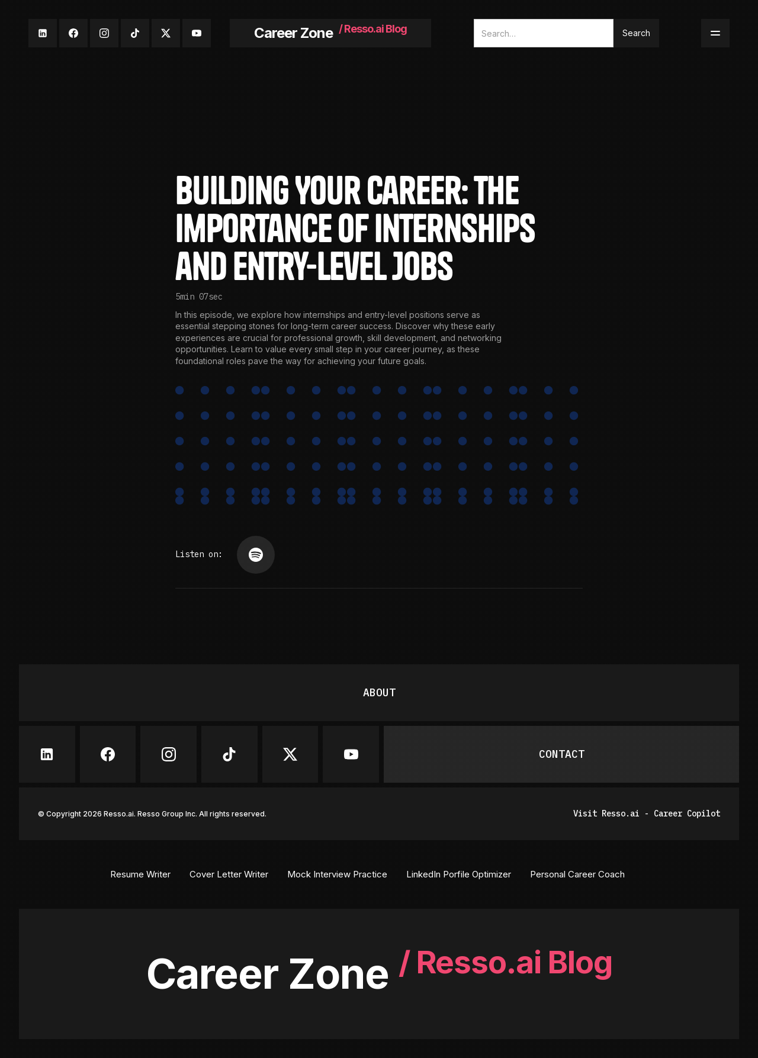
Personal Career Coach (577, 874)
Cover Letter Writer (229, 874)
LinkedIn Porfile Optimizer (458, 874)
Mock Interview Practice (337, 874)
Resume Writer (140, 874)
